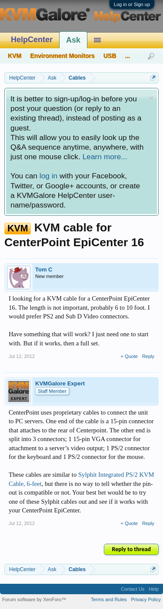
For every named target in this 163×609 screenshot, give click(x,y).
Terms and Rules (109, 599)
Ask (73, 40)
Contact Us (132, 589)
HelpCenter (32, 39)
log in (48, 175)
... (127, 55)
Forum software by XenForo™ (34, 599)
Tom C (43, 269)
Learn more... (105, 156)
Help (154, 589)
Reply (148, 356)
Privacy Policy (146, 599)
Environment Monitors (62, 55)
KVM (14, 55)
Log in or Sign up (132, 4)
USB (109, 55)
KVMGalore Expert (60, 383)
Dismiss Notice (151, 98)
